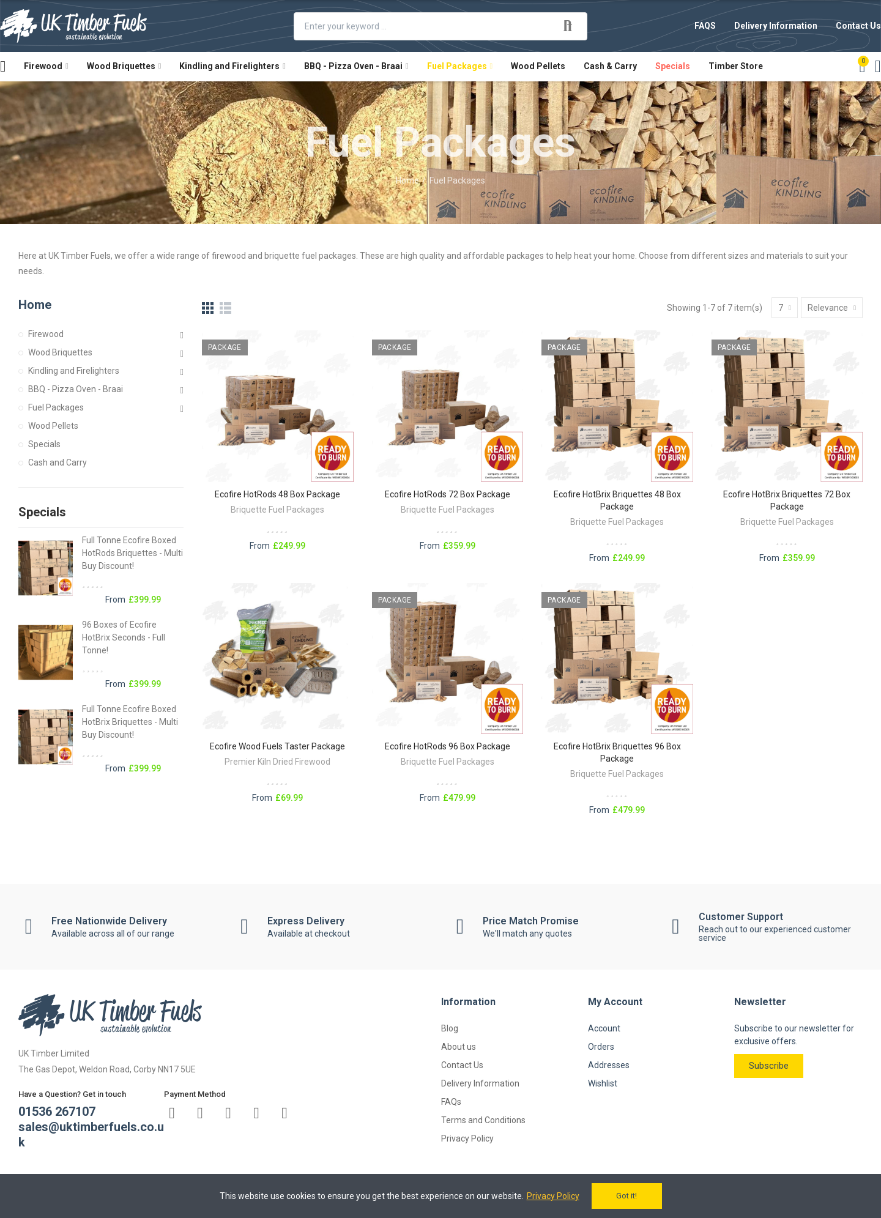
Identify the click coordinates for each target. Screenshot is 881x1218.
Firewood (46, 334)
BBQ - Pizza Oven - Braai (75, 389)
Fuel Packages (56, 407)
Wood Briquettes (60, 352)
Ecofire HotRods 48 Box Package (277, 494)
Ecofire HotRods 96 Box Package (447, 746)
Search (567, 26)
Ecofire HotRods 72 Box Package (447, 494)
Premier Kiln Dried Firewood (277, 762)
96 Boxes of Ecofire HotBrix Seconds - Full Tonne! (123, 637)
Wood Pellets (53, 426)
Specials (44, 444)
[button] (705, 26)
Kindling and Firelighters (73, 371)
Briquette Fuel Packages (277, 509)
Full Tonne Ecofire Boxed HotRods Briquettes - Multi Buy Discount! (132, 553)
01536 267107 (56, 1111)
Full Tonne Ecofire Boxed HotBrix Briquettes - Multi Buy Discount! (130, 722)
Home (34, 304)
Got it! (626, 1195)
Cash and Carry (57, 462)
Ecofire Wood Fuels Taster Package (277, 746)
